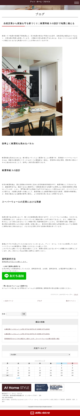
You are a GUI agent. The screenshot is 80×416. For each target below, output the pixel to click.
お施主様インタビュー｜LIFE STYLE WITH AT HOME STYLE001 (27, 334)
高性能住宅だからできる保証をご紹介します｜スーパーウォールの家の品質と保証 (31, 338)
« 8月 (18, 378)
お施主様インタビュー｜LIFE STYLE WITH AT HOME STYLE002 (27, 329)
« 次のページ (8, 301)
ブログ (76, 294)
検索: (4, 314)
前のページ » (71, 301)
